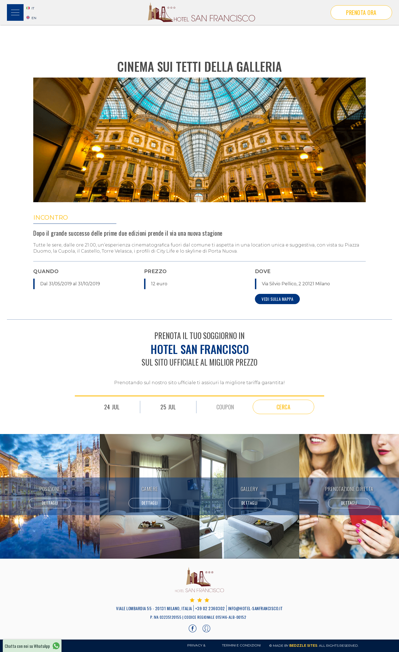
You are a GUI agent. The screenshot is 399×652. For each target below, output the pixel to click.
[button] (15, 12)
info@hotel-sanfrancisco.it (255, 608)
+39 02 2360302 (210, 608)
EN (34, 18)
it (33, 8)
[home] (201, 12)
